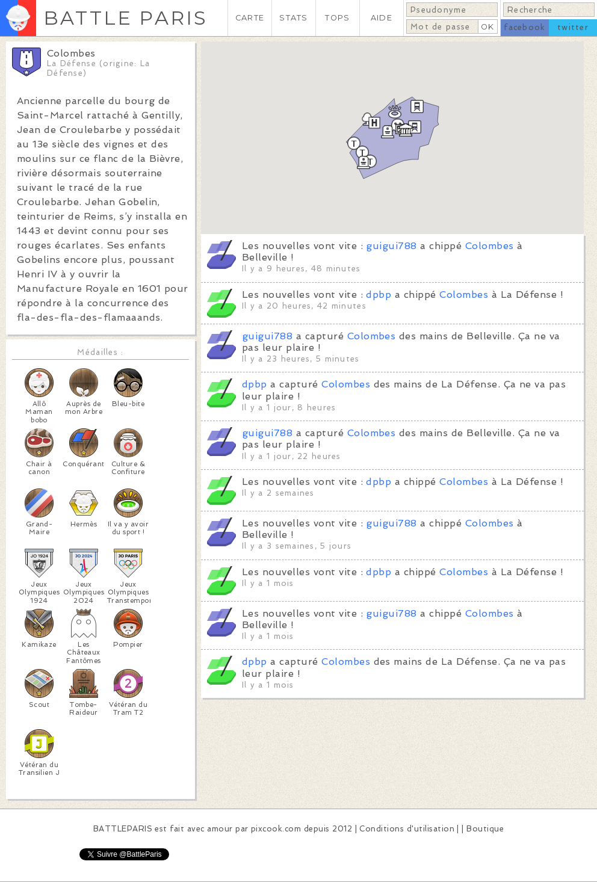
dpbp (378, 294)
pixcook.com (276, 828)
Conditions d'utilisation (406, 828)
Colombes (489, 245)
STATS (293, 17)
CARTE (249, 17)
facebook (524, 27)
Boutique (485, 828)
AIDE (381, 17)
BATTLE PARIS (125, 17)
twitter (573, 27)
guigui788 (391, 245)
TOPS (337, 17)
